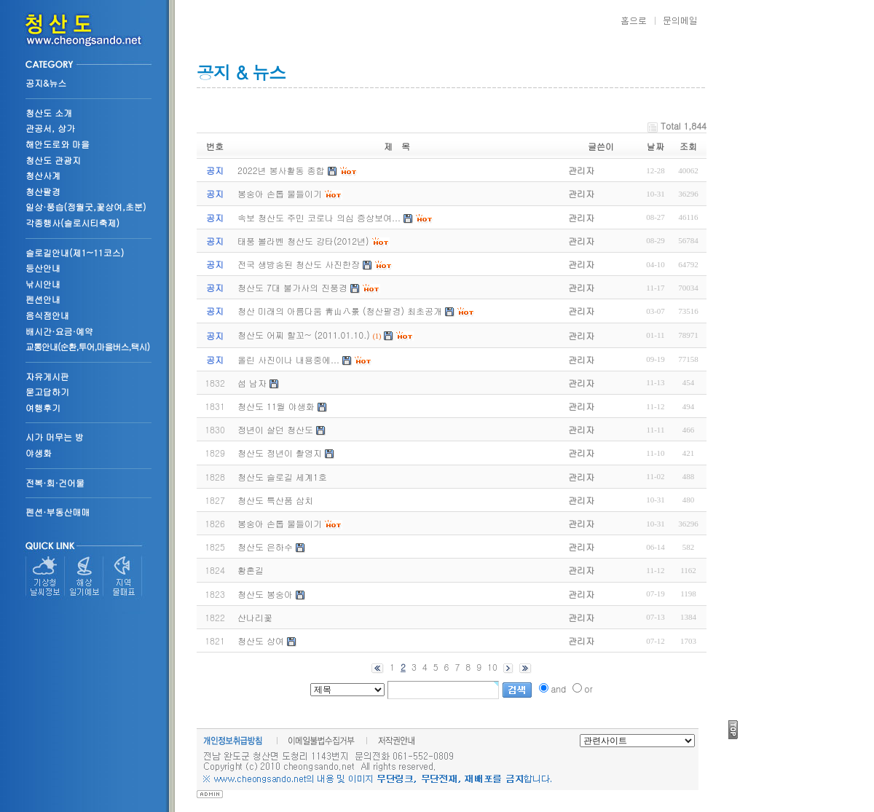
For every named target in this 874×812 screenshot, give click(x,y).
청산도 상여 (260, 640)
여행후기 (42, 407)
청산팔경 (42, 191)
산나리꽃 (254, 617)
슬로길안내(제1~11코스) (74, 252)
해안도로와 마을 (57, 144)
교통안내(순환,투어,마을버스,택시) (87, 346)
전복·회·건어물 (54, 482)
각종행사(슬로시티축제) (72, 222)
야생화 (38, 452)
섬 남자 (252, 383)
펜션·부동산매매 (57, 511)
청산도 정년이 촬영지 (279, 452)
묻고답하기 (47, 391)
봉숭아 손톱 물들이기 (279, 523)
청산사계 (42, 175)
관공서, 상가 (50, 128)
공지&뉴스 (45, 82)
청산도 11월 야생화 (276, 406)
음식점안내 (47, 315)
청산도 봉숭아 (265, 594)
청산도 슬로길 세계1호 (282, 476)
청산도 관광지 (53, 160)
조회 (688, 146)
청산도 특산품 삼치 (275, 500)
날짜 (655, 146)
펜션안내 (42, 299)
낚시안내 (42, 283)
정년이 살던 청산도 (275, 429)
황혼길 (250, 570)
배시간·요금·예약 (59, 331)
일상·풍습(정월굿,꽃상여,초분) (85, 206)
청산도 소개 (48, 112)
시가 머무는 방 (54, 436)
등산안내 (42, 267)
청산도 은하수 (265, 546)
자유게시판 (47, 376)
